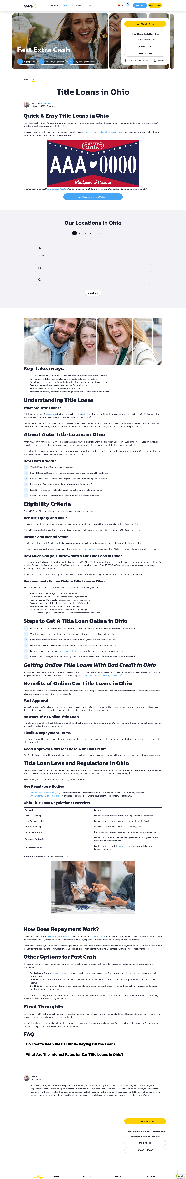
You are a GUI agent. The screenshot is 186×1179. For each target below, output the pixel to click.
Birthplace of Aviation (57, 188)
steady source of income (83, 549)
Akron (41, 255)
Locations (69, 5)
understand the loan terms (70, 651)
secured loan (51, 414)
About (80, 5)
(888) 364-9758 (155, 5)
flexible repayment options (59, 936)
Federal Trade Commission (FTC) (45, 792)
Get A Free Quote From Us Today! (93, 196)
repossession (124, 846)
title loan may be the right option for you (103, 132)
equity (87, 417)
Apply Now (140, 5)
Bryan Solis (45, 103)
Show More (93, 293)
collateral (86, 414)
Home (26, 80)
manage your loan (97, 936)
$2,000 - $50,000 (145, 53)
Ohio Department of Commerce (44, 795)
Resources (92, 5)
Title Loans (56, 5)
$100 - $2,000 (145, 46)
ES (120, 5)
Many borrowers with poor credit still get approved (99, 675)
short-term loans (61, 973)
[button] (93, 1045)
